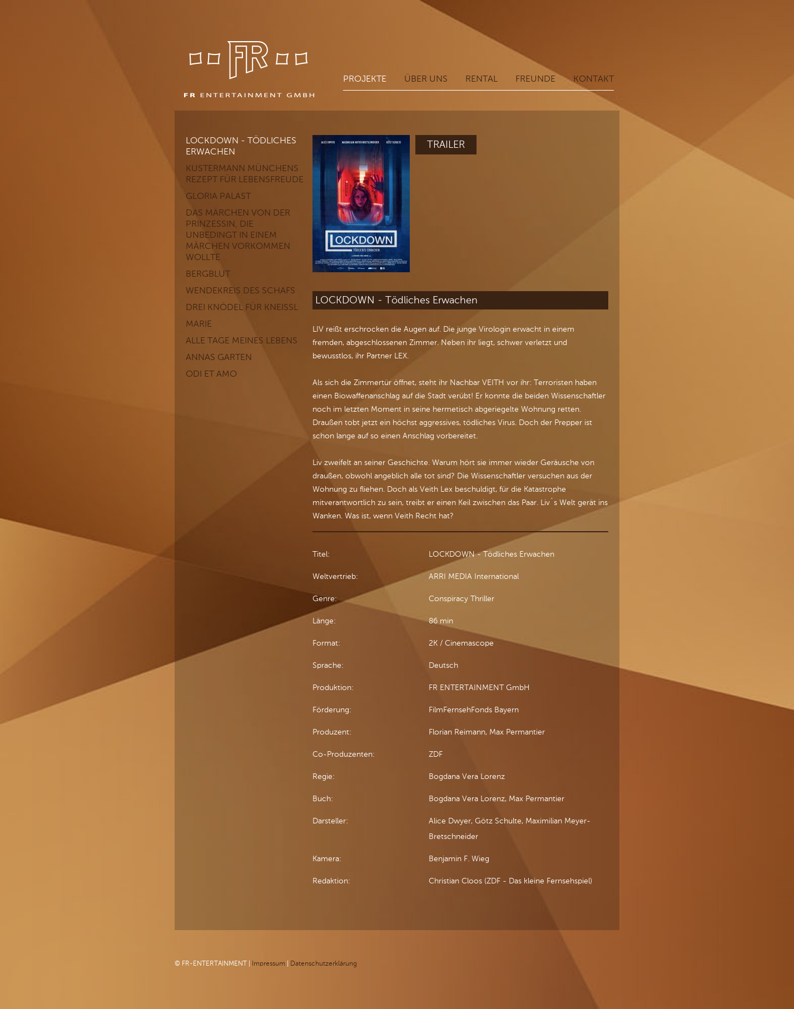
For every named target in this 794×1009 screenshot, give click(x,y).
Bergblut (208, 272)
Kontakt (593, 78)
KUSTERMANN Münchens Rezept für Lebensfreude (245, 172)
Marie (199, 322)
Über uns (426, 78)
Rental (481, 78)
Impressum (268, 962)
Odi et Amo (211, 372)
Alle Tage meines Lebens (241, 339)
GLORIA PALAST (218, 194)
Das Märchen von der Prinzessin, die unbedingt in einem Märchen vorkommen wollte (238, 233)
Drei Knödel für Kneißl (242, 306)
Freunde (535, 78)
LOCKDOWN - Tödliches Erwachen (241, 145)
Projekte (364, 78)
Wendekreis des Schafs (240, 289)
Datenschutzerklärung (323, 962)
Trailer (446, 143)
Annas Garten (219, 356)
